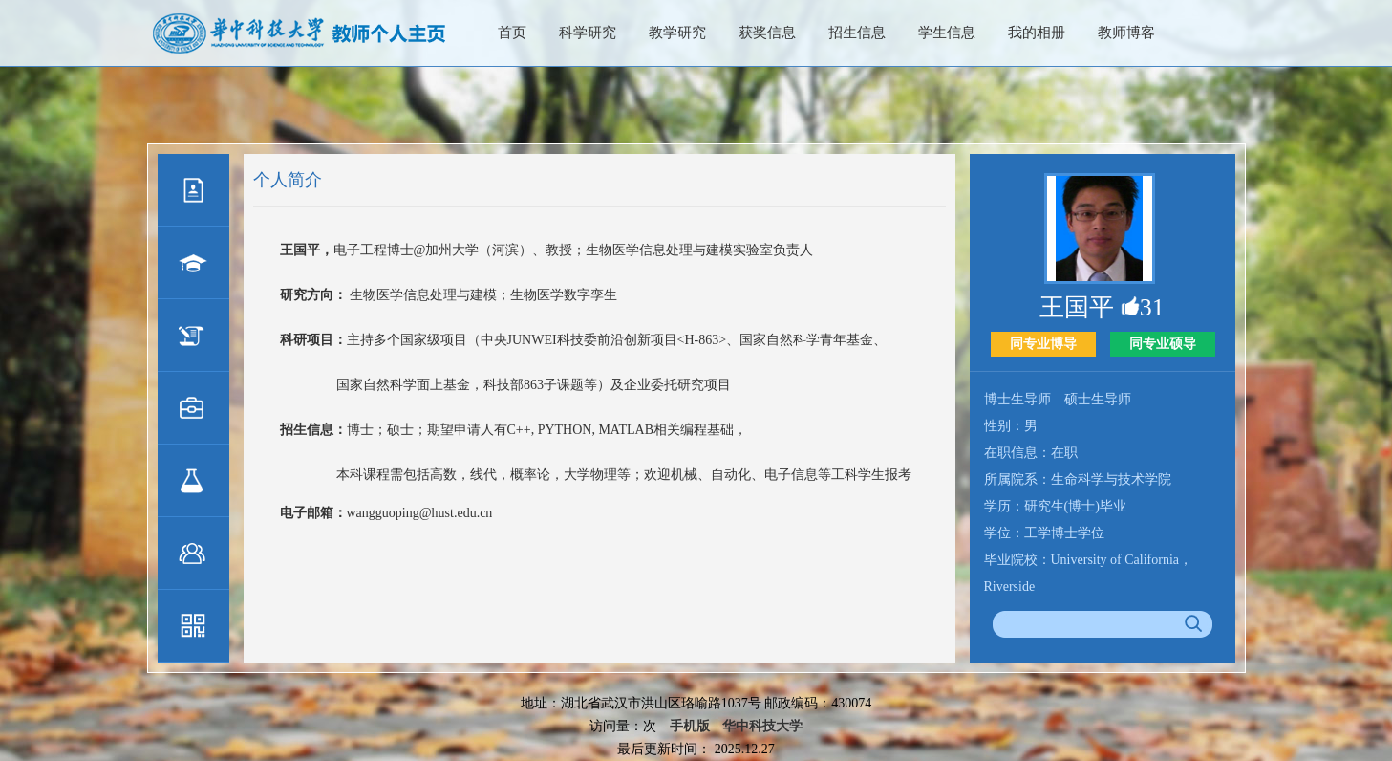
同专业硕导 (1162, 344)
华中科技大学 (762, 726)
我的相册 (1036, 32)
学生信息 (946, 32)
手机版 (690, 726)
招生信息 (857, 32)
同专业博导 (1043, 344)
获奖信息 (767, 32)
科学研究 (587, 32)
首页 (512, 32)
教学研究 (677, 32)
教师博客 (1126, 32)
